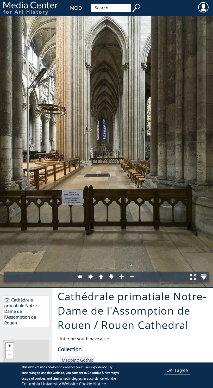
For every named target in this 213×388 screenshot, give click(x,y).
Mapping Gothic (77, 360)
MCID (76, 8)
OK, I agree (177, 370)
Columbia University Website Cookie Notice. (64, 384)
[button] (10, 347)
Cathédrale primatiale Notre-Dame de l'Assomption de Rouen (21, 311)
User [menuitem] (203, 7)
